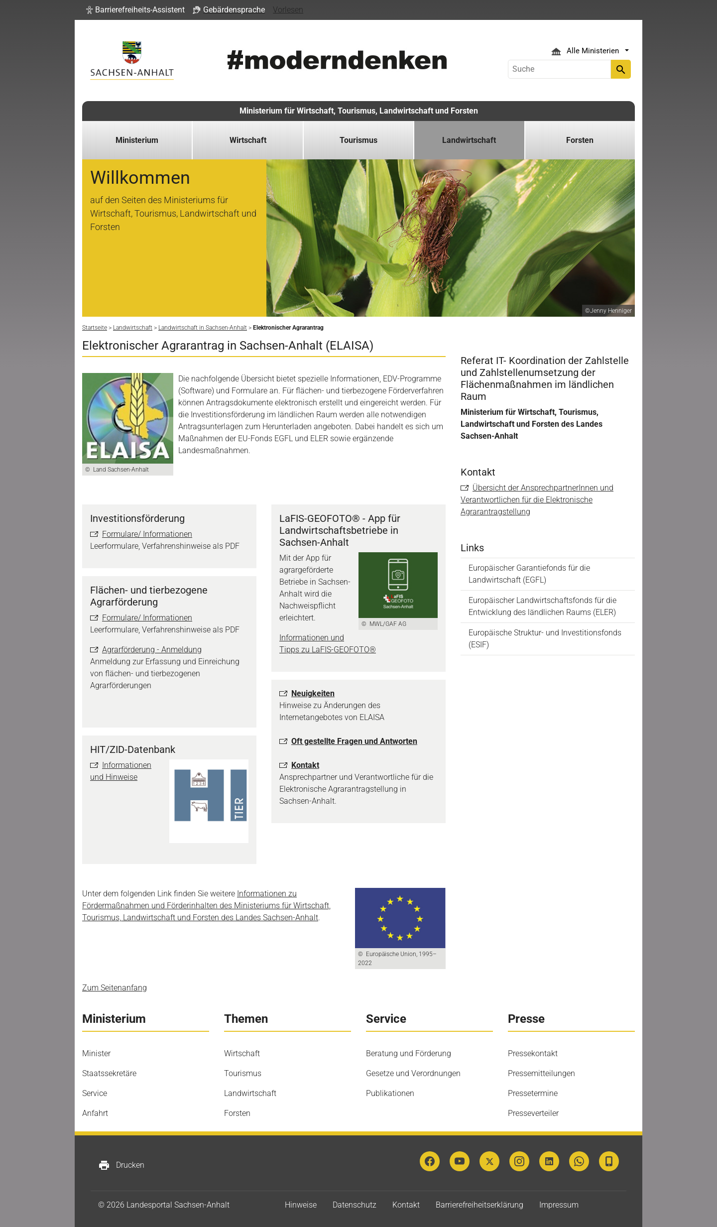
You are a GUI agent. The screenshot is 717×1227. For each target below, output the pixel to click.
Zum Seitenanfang (114, 987)
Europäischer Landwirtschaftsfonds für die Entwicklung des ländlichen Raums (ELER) (542, 606)
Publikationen (390, 1093)
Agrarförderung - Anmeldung (152, 649)
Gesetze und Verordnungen (413, 1073)
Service (94, 1093)
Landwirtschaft (250, 1093)
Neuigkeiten (313, 693)
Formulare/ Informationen (147, 534)
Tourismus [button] (358, 140)
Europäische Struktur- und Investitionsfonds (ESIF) (545, 638)
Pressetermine (533, 1093)
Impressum (559, 1205)
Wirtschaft (242, 1053)
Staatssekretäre (109, 1073)
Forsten (237, 1113)
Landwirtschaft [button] (469, 140)
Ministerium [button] (137, 140)
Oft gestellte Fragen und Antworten (354, 741)
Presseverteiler (533, 1113)
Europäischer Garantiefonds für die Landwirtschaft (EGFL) (529, 574)
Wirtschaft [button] (248, 140)
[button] (135, 10)
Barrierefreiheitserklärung (479, 1205)
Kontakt (305, 765)
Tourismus (242, 1073)
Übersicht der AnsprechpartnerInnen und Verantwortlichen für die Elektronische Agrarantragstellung (537, 499)
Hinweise (301, 1205)
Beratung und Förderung (408, 1053)
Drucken (121, 1165)
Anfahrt (95, 1113)
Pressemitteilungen (541, 1073)
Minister (96, 1053)
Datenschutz (354, 1205)
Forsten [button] (580, 140)
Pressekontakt (533, 1053)
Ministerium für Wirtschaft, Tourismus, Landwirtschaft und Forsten (358, 111)
